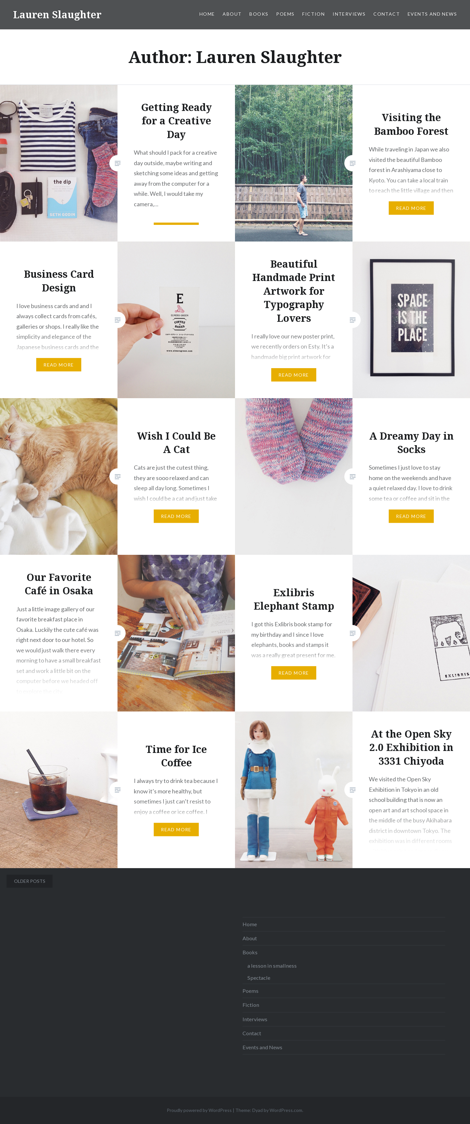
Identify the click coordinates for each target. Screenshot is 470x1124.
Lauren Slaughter (57, 14)
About (232, 14)
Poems (285, 14)
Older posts (29, 881)
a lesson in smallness (272, 965)
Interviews (349, 14)
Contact (386, 14)
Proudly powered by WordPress (199, 1110)
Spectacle (258, 978)
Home (207, 14)
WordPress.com (286, 1110)
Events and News (432, 14)
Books (258, 14)
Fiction (313, 14)
